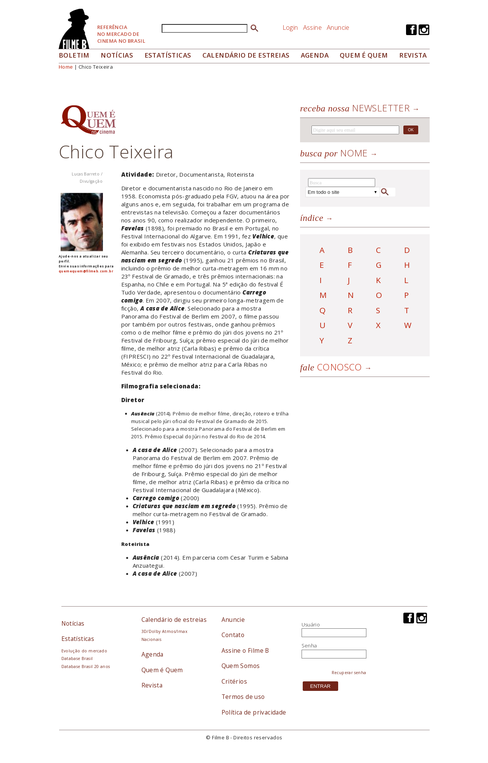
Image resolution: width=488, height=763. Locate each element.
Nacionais (151, 639)
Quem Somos (241, 666)
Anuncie (338, 27)
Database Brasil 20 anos (85, 666)
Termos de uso (243, 696)
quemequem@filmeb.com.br (86, 271)
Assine (312, 27)
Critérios (234, 681)
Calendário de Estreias (246, 55)
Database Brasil (77, 658)
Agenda (315, 55)
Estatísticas (167, 55)
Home (66, 66)
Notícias (117, 55)
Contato (233, 635)
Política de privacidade (254, 712)
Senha (309, 645)
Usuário (311, 624)
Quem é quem (364, 55)
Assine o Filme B (245, 650)
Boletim (74, 55)
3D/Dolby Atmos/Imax (164, 631)
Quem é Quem (162, 670)
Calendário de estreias (174, 619)
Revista (413, 55)
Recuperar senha (349, 672)
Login (290, 27)
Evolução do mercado (84, 651)
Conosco (331, 367)
